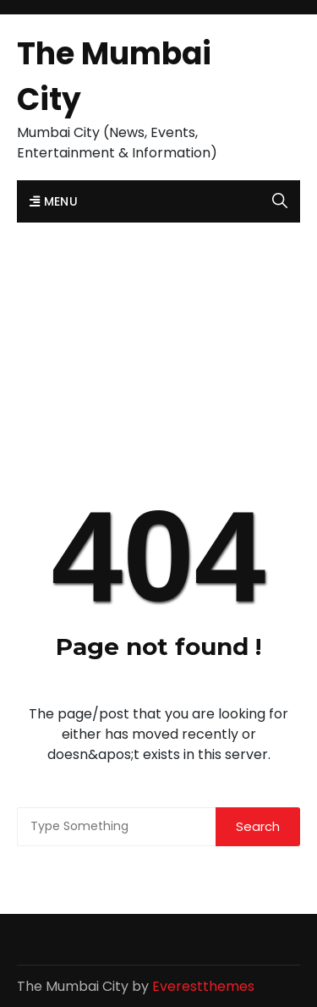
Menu (54, 201)
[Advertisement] (158, 321)
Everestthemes (203, 986)
